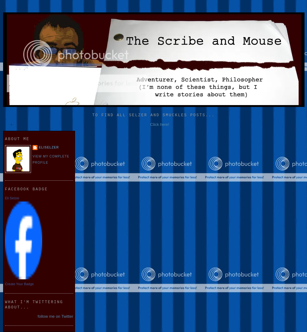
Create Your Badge (19, 284)
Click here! (159, 124)
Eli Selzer (12, 198)
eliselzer (49, 147)
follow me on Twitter (55, 316)
